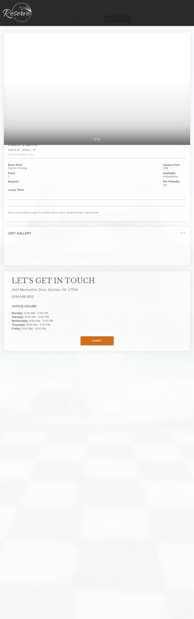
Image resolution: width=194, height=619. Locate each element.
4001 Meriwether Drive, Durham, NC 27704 (45, 290)
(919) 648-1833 (23, 296)
